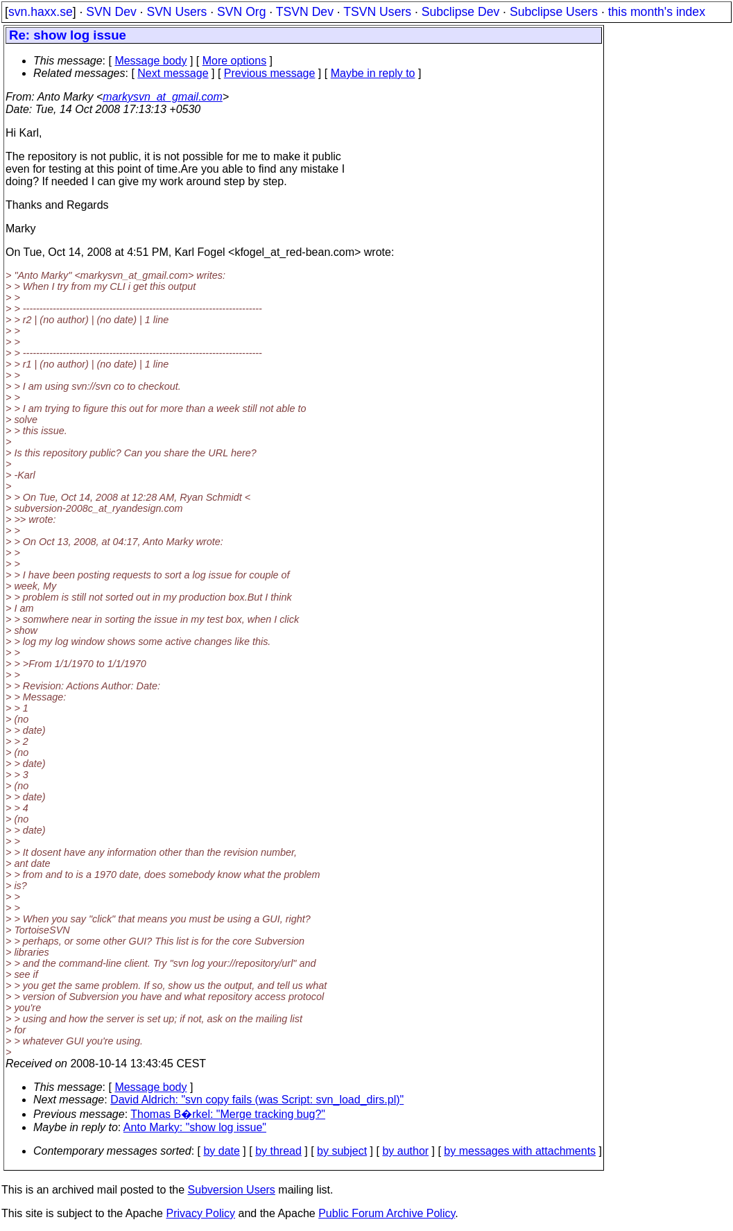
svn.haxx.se (40, 12)
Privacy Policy (200, 1213)
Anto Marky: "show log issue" (194, 1127)
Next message (172, 73)
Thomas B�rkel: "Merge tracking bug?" (227, 1114)
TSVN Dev (305, 12)
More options (234, 61)
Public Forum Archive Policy (386, 1213)
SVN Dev (111, 12)
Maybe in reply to (373, 73)
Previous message (270, 73)
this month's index (656, 12)
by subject (342, 1151)
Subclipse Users (554, 12)
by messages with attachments (520, 1151)
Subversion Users (231, 1190)
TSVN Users (377, 12)
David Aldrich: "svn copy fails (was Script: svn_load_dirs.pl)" (257, 1099)
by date (221, 1151)
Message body (150, 61)
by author (405, 1151)
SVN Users (176, 12)
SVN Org (241, 12)
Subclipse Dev (460, 12)
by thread (278, 1151)
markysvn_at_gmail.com (163, 97)
